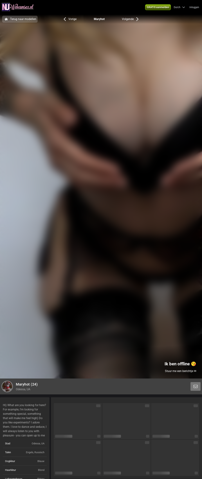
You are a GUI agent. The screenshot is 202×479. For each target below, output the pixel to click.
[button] (179, 7)
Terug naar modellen (20, 19)
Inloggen (194, 7)
